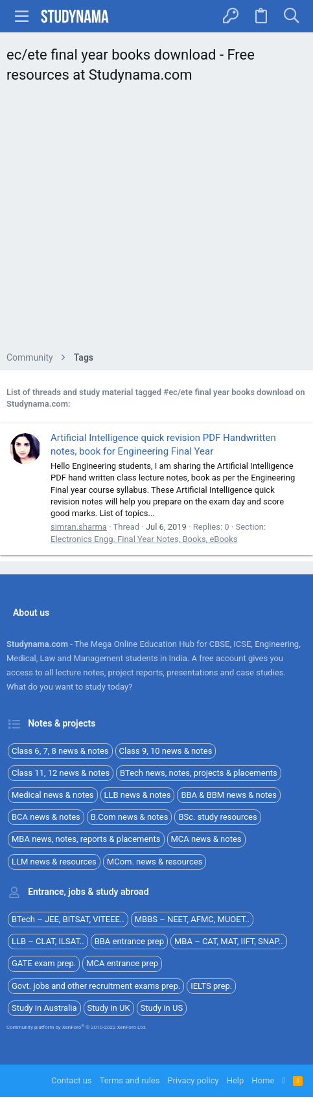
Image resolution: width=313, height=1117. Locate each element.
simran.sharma (79, 527)
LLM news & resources (54, 861)
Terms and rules (130, 1080)
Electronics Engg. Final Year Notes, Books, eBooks (144, 539)
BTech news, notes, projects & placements (198, 773)
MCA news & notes (206, 839)
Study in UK (108, 1008)
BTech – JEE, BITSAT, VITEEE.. (68, 919)
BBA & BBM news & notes (229, 795)
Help (235, 1080)
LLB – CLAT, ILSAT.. (48, 941)
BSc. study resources (217, 817)
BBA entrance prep (129, 941)
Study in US (162, 1008)
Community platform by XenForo (76, 1027)
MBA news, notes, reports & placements (86, 839)
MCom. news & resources (155, 861)
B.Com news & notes (129, 817)
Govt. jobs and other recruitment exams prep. (96, 986)
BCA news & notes (46, 817)
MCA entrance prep (122, 963)
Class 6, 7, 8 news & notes (60, 751)
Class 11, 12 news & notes (61, 773)
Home (262, 1080)
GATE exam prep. (44, 963)
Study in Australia (44, 1008)
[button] (22, 16)
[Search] (291, 16)
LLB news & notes (137, 795)
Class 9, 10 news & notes (166, 751)
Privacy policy (192, 1080)
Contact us (71, 1080)
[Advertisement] (156, 221)
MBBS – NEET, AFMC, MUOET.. (192, 919)
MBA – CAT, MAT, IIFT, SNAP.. (228, 941)
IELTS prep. (211, 986)
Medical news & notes (53, 795)
